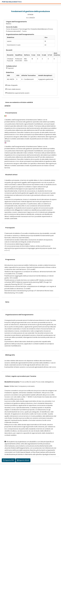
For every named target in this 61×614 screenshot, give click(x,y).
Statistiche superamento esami (18, 93)
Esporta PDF (8, 460)
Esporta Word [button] (23, 460)
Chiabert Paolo (10, 60)
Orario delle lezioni (13, 89)
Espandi (9, 68)
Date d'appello (12, 85)
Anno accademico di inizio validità (19, 102)
